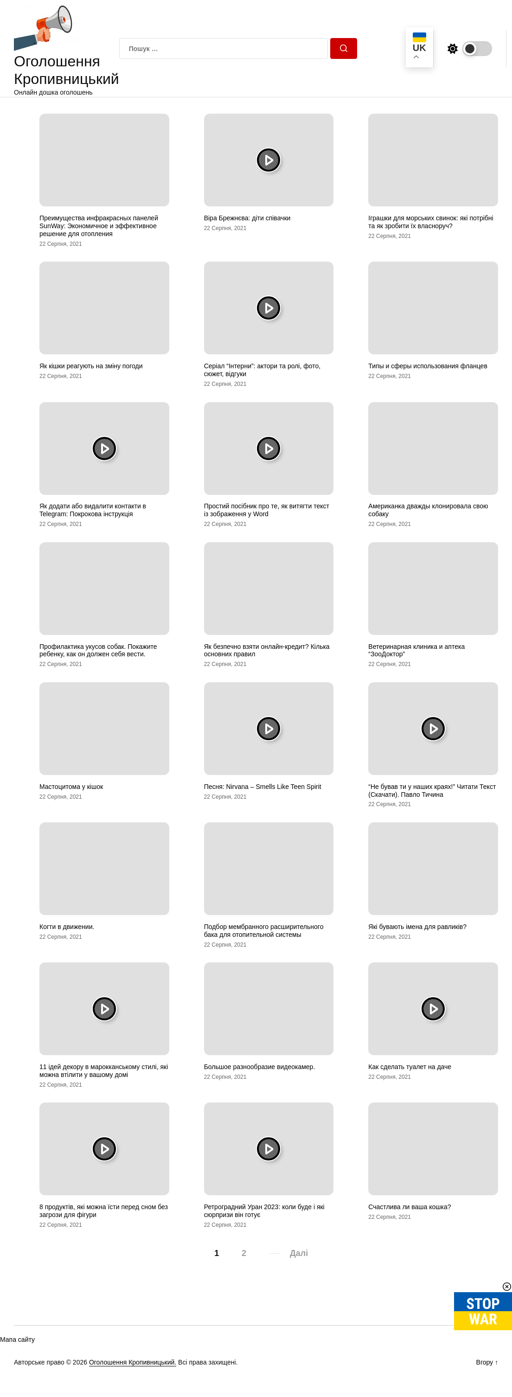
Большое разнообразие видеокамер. (259, 1066)
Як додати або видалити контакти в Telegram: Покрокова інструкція (92, 510)
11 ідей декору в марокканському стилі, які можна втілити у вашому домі (103, 1070)
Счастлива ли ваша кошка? (409, 1207)
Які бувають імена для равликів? (417, 926)
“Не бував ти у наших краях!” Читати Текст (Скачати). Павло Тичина (432, 790)
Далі (299, 1253)
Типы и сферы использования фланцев (427, 366)
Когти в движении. (66, 926)
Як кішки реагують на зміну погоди (91, 366)
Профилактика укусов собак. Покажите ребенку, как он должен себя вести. (98, 650)
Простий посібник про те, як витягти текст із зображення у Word (266, 510)
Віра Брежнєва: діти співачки (247, 218)
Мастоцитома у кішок (71, 786)
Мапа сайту (17, 1339)
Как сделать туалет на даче (409, 1066)
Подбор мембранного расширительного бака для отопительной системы (264, 930)
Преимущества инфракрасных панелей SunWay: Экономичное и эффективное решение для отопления (98, 225)
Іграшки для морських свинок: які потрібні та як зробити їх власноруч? (430, 222)
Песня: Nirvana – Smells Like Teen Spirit (262, 786)
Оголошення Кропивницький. (132, 1362)
